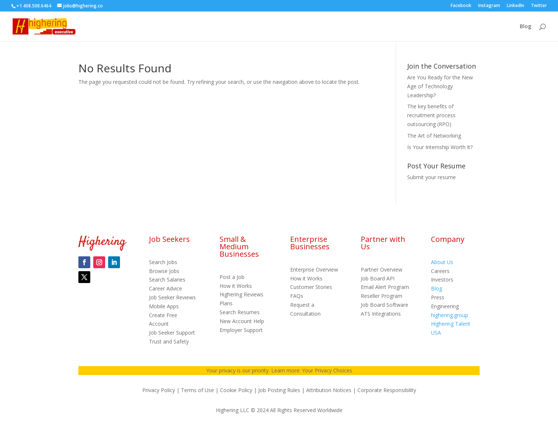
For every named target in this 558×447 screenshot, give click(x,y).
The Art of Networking (434, 135)
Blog (525, 27)
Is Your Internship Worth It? (440, 147)
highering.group (449, 315)
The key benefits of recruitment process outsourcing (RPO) (431, 115)
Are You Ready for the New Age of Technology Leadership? (440, 86)
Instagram (489, 6)
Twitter (539, 6)
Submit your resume (431, 177)
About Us (442, 262)
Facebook (461, 6)
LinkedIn (515, 6)
